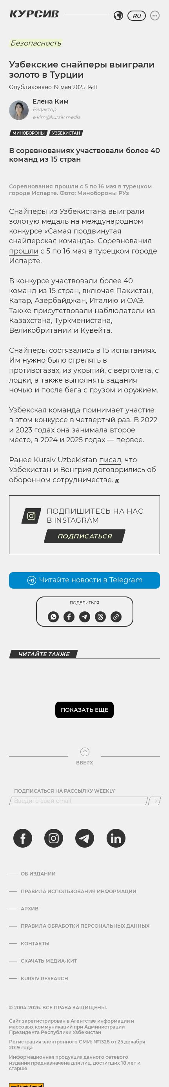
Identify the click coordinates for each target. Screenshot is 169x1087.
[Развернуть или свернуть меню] (155, 16)
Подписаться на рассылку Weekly (64, 791)
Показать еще (84, 709)
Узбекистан (66, 133)
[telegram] (84, 838)
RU (137, 15)
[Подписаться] (154, 801)
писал (110, 460)
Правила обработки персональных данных (85, 926)
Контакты (35, 944)
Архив (29, 909)
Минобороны (29, 133)
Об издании (38, 874)
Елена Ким (51, 101)
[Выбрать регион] (118, 16)
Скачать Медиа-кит (49, 961)
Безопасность (35, 43)
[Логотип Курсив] (34, 14)
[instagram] (53, 838)
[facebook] (22, 838)
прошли (23, 251)
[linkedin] (115, 838)
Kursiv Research (44, 978)
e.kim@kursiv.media (56, 117)
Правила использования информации (78, 891)
